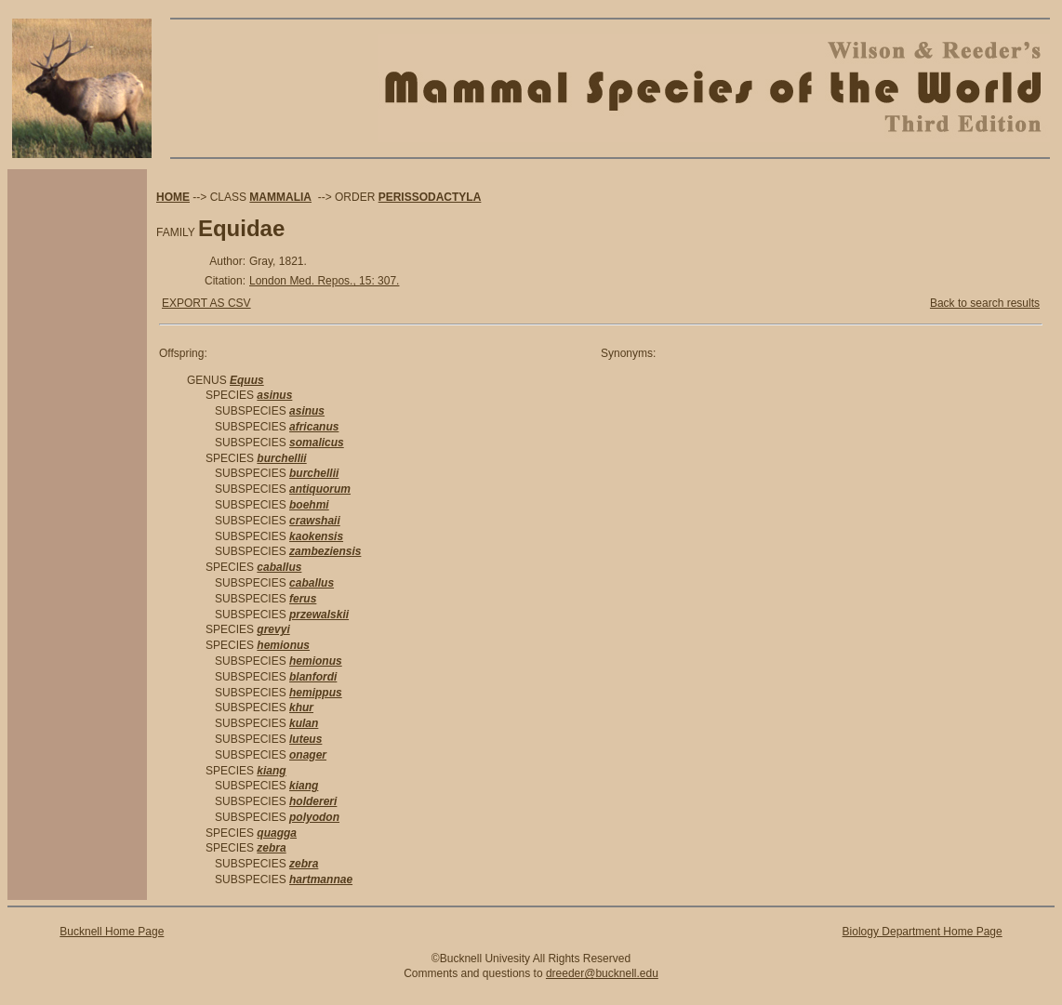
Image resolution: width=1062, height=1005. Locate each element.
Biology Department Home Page (922, 931)
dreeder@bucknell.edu (602, 973)
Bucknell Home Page (112, 931)
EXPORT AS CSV (206, 303)
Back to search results (985, 303)
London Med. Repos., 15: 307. (324, 280)
